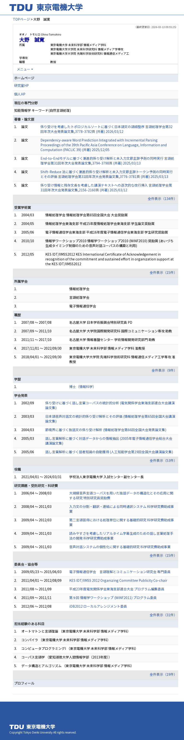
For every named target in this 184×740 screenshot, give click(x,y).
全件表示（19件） (163, 674)
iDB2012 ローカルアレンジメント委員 (98, 606)
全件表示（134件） (162, 198)
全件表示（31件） (163, 614)
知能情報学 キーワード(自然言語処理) (42, 110)
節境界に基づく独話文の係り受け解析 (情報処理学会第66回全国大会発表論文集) (105, 429)
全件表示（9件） (164, 370)
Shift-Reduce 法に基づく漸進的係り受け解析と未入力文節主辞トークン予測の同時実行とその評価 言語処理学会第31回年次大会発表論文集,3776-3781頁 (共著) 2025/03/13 (106, 174)
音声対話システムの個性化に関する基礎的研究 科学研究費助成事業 (120, 546)
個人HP (19, 94)
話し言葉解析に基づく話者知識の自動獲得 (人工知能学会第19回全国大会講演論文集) (109, 451)
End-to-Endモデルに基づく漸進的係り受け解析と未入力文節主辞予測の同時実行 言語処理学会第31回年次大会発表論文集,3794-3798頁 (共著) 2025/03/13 (107, 160)
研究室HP (21, 85)
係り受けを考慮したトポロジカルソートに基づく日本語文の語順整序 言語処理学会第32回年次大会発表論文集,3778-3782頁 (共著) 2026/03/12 (106, 129)
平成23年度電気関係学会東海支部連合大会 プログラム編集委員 (116, 589)
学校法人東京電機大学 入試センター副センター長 (106, 476)
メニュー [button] (23, 69)
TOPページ (21, 19)
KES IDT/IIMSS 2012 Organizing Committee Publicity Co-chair (118, 580)
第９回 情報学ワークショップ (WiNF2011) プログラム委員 (113, 597)
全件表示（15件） (163, 272)
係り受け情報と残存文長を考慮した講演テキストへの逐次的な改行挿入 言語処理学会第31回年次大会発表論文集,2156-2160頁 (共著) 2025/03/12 (106, 187)
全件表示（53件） (163, 460)
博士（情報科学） (82, 386)
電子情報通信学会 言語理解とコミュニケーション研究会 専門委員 (120, 571)
